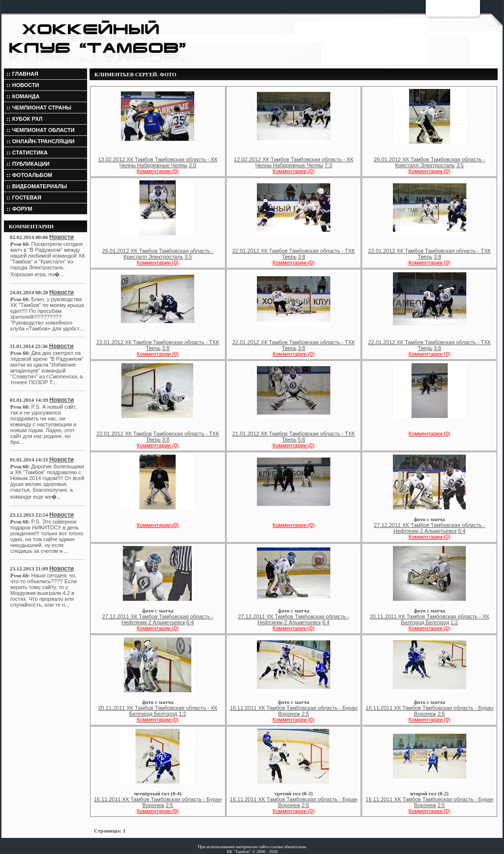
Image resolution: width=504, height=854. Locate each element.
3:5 (459, 165)
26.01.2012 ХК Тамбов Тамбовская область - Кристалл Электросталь (429, 162)
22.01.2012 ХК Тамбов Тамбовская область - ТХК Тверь (293, 254)
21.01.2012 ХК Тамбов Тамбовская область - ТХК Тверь (293, 436)
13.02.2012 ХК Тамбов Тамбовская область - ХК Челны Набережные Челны (157, 162)
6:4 (461, 531)
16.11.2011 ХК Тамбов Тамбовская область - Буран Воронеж (294, 711)
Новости (61, 237)
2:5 (305, 714)
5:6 (301, 439)
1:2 (454, 622)
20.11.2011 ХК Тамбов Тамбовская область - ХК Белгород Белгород (429, 619)
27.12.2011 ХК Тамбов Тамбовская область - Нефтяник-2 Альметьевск (429, 528)
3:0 (192, 165)
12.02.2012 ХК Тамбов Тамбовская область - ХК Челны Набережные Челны (293, 162)
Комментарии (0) (158, 171)
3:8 (301, 257)
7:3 (328, 165)
